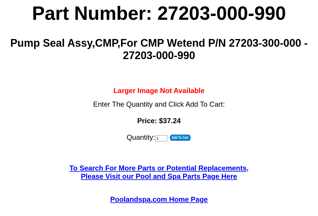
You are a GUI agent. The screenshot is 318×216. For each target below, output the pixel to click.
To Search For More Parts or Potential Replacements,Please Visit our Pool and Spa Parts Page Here (158, 172)
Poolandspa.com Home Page (159, 199)
